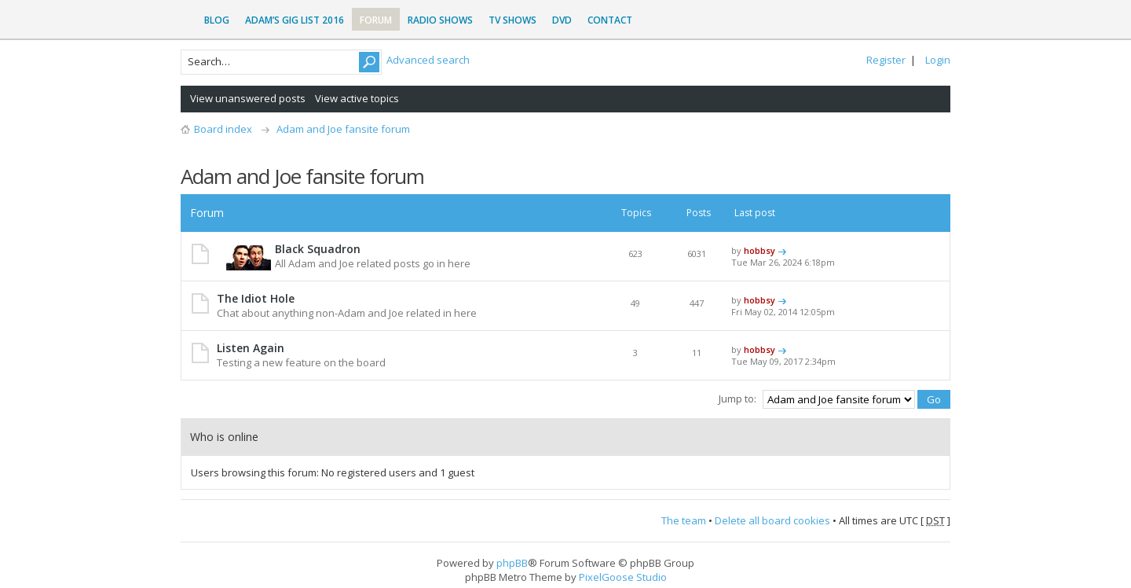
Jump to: (737, 398)
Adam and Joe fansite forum (343, 129)
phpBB (512, 563)
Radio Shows (440, 20)
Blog (216, 20)
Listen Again (250, 347)
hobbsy (759, 250)
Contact (609, 20)
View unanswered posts (248, 98)
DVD (562, 20)
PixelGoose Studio (623, 577)
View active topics (357, 98)
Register (886, 60)
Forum (376, 20)
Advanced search (428, 60)
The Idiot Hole (256, 298)
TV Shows (512, 20)
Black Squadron (318, 248)
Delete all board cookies (772, 520)
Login (937, 60)
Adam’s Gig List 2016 (294, 20)
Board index (223, 129)
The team (683, 520)
